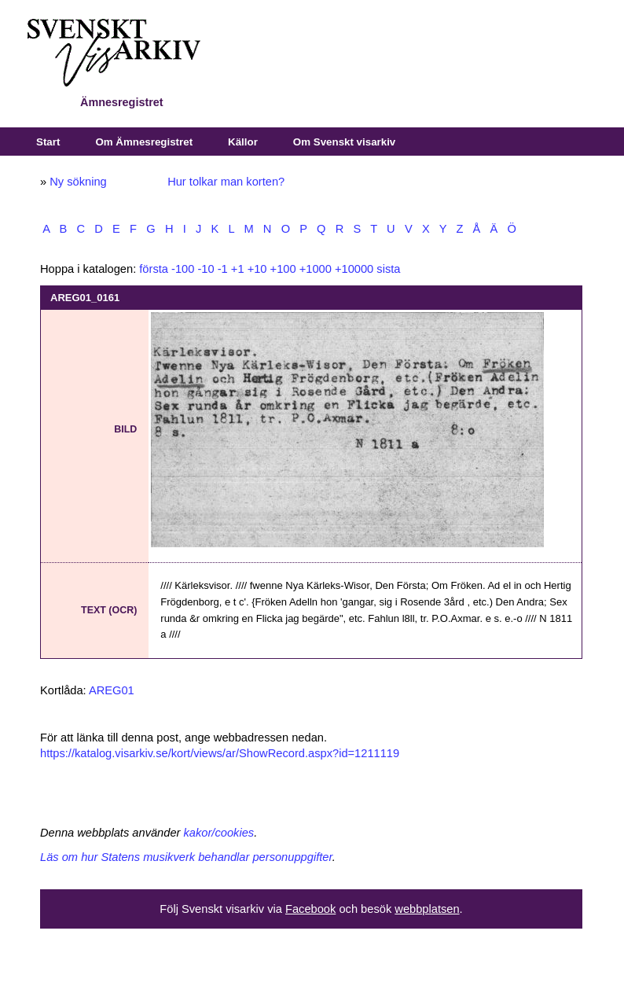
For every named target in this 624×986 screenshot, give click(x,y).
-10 (205, 269)
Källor (243, 142)
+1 (237, 269)
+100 (283, 269)
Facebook (310, 909)
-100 (182, 269)
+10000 (354, 269)
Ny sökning (78, 181)
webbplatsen (427, 909)
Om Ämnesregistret (144, 142)
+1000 (315, 269)
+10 (257, 269)
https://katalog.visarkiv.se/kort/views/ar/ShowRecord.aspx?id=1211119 (219, 753)
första (153, 269)
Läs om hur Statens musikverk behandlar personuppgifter (186, 857)
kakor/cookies (219, 832)
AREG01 (111, 690)
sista (388, 269)
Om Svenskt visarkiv (344, 142)
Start (48, 142)
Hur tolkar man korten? (225, 181)
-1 (223, 269)
